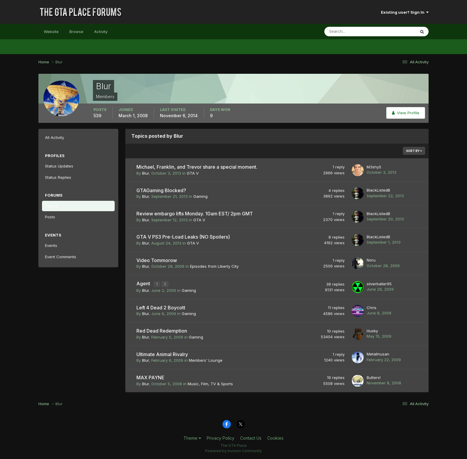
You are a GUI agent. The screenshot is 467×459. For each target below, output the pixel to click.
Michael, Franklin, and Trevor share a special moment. (196, 167)
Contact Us (250, 437)
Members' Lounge (205, 359)
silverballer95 (379, 283)
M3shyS (374, 167)
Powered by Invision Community (233, 450)
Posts (50, 216)
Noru (371, 260)
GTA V (193, 173)
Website (51, 31)
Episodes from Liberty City (214, 266)
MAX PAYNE (150, 377)
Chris (371, 307)
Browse (76, 31)
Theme (192, 437)
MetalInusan (378, 353)
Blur (145, 173)
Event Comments (60, 256)
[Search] (350, 31)
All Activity (54, 137)
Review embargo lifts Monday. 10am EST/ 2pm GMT (194, 214)
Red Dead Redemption (161, 330)
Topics (51, 205)
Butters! (374, 377)
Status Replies (58, 177)
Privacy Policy (220, 437)
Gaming (200, 196)
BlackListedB (378, 190)
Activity (101, 31)
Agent (143, 283)
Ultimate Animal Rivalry (162, 354)
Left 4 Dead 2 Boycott (160, 307)
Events (51, 245)
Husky (372, 330)
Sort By (414, 151)
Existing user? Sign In (405, 12)
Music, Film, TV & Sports (210, 383)
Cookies (275, 437)
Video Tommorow (156, 260)
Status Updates (59, 166)
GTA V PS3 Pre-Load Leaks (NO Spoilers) (183, 237)
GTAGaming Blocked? (161, 190)
